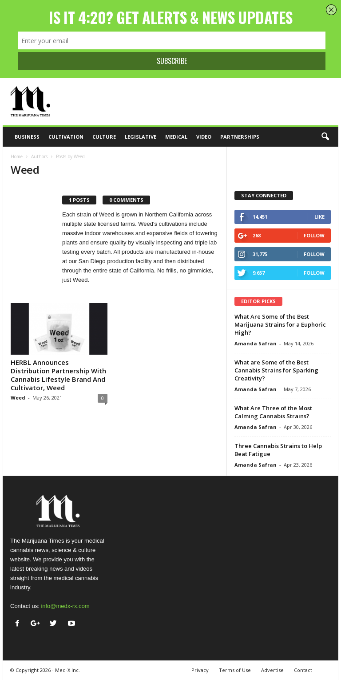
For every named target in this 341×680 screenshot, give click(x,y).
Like (319, 216)
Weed (18, 397)
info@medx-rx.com (65, 606)
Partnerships (239, 136)
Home (17, 156)
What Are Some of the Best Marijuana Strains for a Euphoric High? (280, 324)
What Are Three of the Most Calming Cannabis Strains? (273, 412)
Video (203, 136)
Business (27, 136)
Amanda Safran (255, 343)
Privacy (200, 670)
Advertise (272, 670)
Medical (176, 136)
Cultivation (65, 136)
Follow (314, 235)
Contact (303, 670)
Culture (104, 136)
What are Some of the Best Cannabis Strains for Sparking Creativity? (276, 370)
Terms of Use (235, 670)
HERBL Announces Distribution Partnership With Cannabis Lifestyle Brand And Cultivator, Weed (58, 375)
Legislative (140, 136)
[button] (325, 137)
